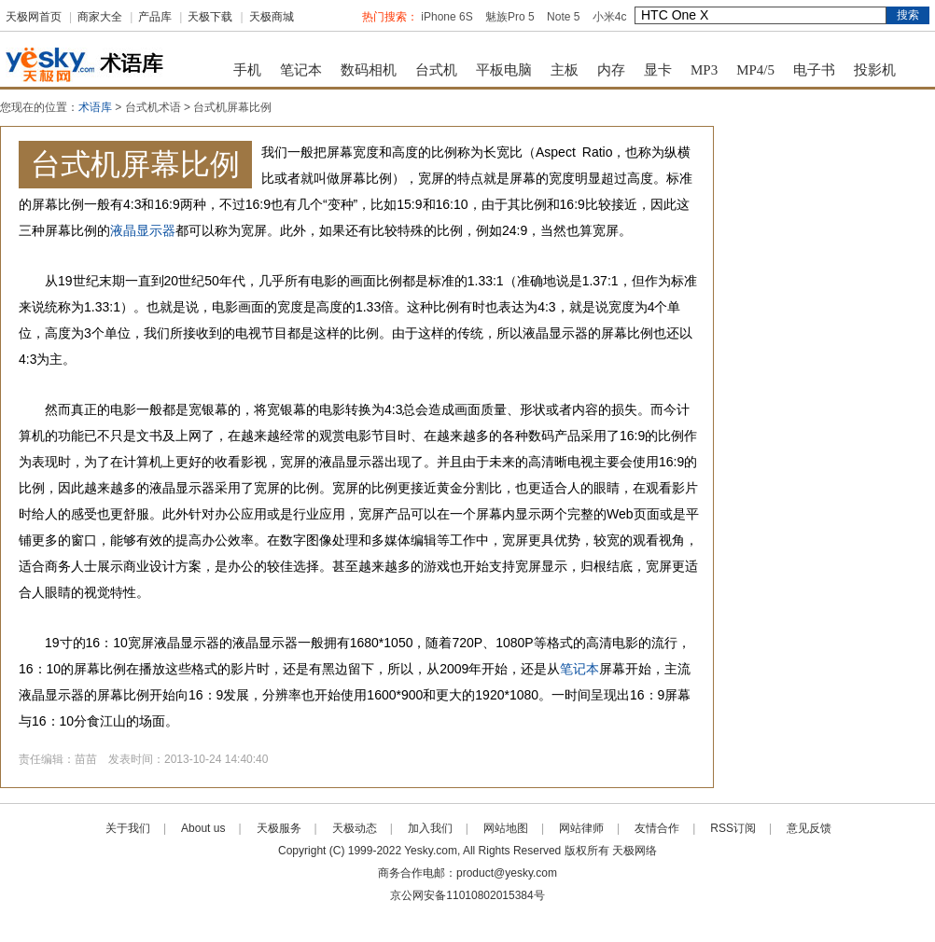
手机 (247, 69)
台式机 (436, 69)
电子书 (814, 69)
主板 (565, 69)
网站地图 (505, 828)
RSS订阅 (733, 828)
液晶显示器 (142, 230)
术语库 (95, 107)
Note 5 (563, 16)
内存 (611, 69)
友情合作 (657, 828)
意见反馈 (809, 828)
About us (203, 828)
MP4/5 (755, 69)
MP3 (704, 69)
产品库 (155, 16)
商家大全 (99, 16)
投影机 (875, 69)
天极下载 (210, 16)
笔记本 (301, 69)
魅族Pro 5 (510, 16)
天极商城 (271, 16)
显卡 (658, 69)
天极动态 (354, 828)
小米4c (610, 16)
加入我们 (430, 828)
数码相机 (369, 69)
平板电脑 (504, 69)
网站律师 (581, 828)
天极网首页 (34, 16)
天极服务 (279, 828)
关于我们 (127, 828)
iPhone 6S (446, 16)
